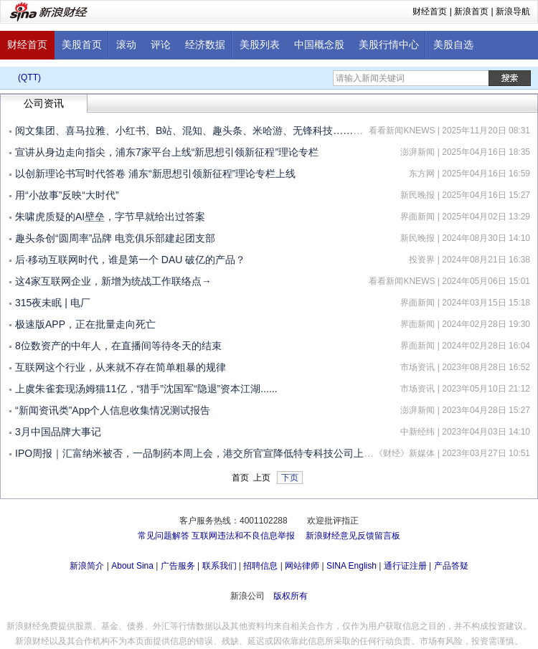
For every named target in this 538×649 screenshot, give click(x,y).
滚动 (126, 44)
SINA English (351, 566)
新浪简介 (87, 566)
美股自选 (453, 44)
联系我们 (219, 566)
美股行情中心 (389, 44)
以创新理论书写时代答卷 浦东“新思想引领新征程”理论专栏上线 (155, 173)
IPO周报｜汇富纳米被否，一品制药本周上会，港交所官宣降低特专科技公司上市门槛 (204, 453)
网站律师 (302, 566)
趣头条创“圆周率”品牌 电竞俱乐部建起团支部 (115, 238)
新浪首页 (471, 11)
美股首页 (82, 44)
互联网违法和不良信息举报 (243, 536)
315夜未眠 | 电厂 (52, 302)
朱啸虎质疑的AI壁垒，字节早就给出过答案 (110, 216)
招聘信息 (260, 566)
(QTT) (29, 77)
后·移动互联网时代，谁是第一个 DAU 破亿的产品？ (130, 259)
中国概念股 (319, 44)
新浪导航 (513, 11)
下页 (289, 478)
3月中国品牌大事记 (58, 431)
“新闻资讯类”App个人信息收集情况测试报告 (112, 410)
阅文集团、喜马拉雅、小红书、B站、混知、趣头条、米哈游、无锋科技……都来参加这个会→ (224, 130)
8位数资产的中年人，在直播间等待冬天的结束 (118, 345)
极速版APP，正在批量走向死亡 (85, 324)
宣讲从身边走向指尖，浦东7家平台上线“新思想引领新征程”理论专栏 (166, 152)
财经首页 (429, 11)
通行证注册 (405, 566)
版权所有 (290, 596)
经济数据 (205, 44)
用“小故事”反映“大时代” (67, 195)
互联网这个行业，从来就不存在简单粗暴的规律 (120, 367)
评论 (161, 44)
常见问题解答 (163, 536)
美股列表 (260, 44)
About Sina (132, 566)
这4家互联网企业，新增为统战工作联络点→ (113, 281)
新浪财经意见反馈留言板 (353, 536)
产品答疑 (451, 566)
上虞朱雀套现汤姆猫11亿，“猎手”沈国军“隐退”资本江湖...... (146, 388)
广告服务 (178, 566)
